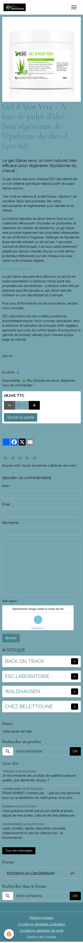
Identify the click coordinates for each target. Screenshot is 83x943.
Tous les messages (19, 850)
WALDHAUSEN (22, 691)
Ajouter (11, 638)
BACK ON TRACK (24, 661)
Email (6, 504)
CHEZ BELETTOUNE (29, 706)
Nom (5, 486)
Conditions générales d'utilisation (41, 924)
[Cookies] (9, 934)
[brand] (15, 7)
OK (75, 751)
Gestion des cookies (41, 937)
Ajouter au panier (20, 417)
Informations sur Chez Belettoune (41, 873)
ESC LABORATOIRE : (28, 676)
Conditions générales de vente (42, 930)
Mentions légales (41, 917)
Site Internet (10, 523)
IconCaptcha (37, 628)
